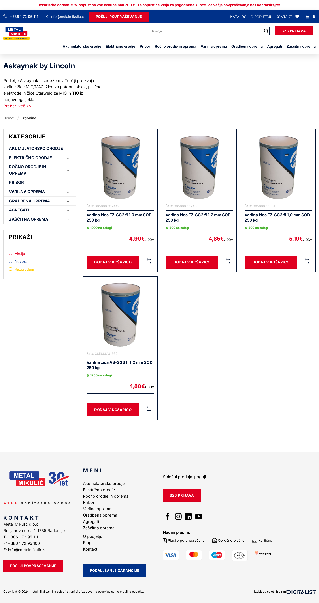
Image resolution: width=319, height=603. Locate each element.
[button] (307, 16)
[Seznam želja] (297, 16)
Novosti (21, 261)
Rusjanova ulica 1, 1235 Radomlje (34, 530)
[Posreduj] (266, 30)
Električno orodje (120, 46)
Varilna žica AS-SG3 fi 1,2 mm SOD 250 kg (120, 365)
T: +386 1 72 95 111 (21, 537)
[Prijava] (314, 16)
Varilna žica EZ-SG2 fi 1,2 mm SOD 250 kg (198, 217)
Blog (87, 542)
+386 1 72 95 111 (24, 16)
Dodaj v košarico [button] (113, 262)
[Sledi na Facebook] (167, 517)
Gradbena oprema (247, 46)
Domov (9, 118)
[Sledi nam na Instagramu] (178, 517)
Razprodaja (24, 269)
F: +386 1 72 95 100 (22, 543)
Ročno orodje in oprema (175, 46)
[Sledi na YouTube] (198, 517)
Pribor (145, 46)
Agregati (274, 46)
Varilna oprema (214, 46)
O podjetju (262, 17)
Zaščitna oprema (301, 46)
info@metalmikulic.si (67, 16)
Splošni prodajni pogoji (184, 476)
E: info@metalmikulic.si (24, 549)
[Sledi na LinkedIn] (188, 517)
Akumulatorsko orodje (82, 46)
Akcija (20, 253)
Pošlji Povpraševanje (119, 16)
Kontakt (284, 17)
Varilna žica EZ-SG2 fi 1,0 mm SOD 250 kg (119, 217)
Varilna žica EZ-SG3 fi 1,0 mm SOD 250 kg (277, 217)
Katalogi (238, 17)
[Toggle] (68, 149)
